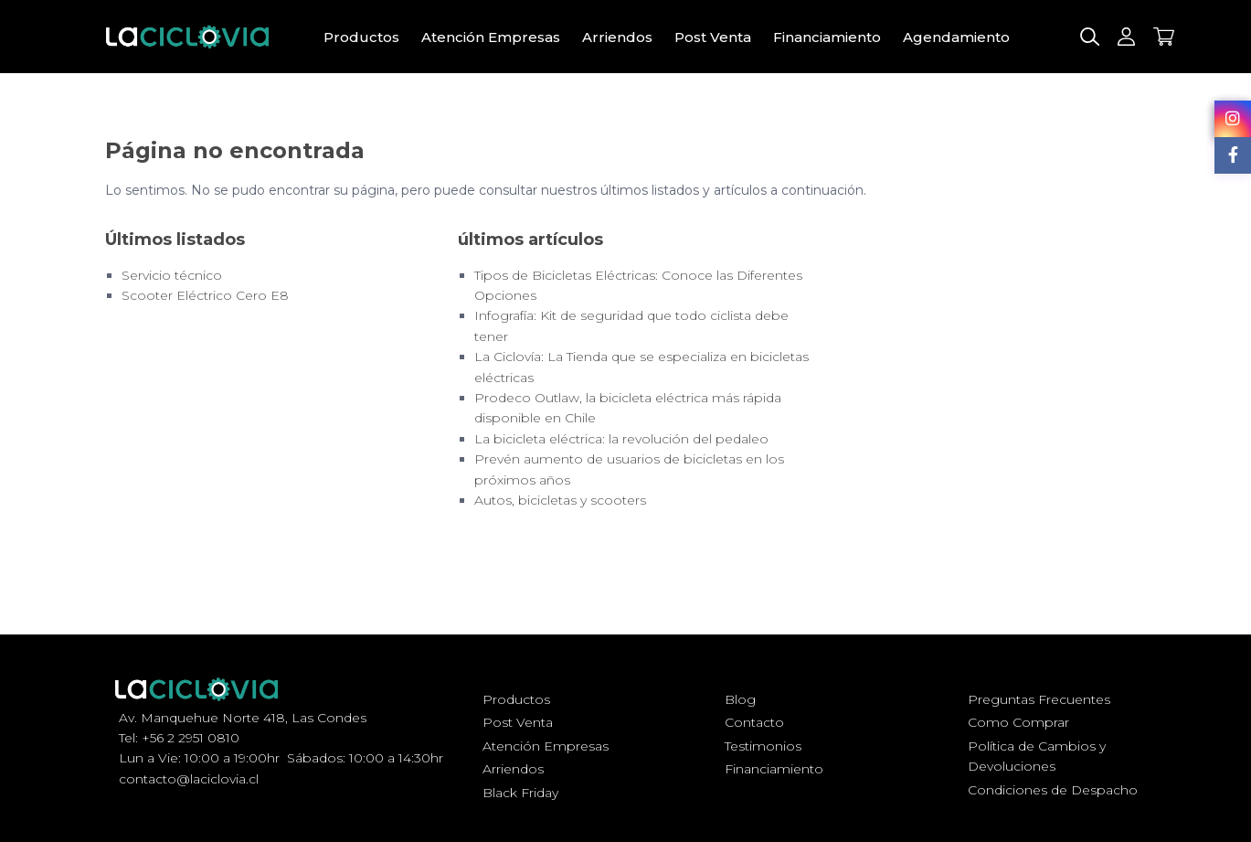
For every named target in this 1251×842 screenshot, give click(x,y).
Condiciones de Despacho (1053, 790)
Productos (361, 37)
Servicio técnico (172, 275)
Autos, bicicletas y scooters (560, 500)
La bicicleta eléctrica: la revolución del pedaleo (621, 439)
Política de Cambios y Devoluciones (1037, 756)
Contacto (754, 722)
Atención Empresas (490, 37)
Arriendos (617, 37)
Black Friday (520, 792)
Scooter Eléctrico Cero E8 (205, 295)
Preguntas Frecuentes (1039, 699)
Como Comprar (1018, 722)
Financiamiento (827, 37)
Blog (740, 699)
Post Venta (712, 37)
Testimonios (763, 746)
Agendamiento (956, 37)
